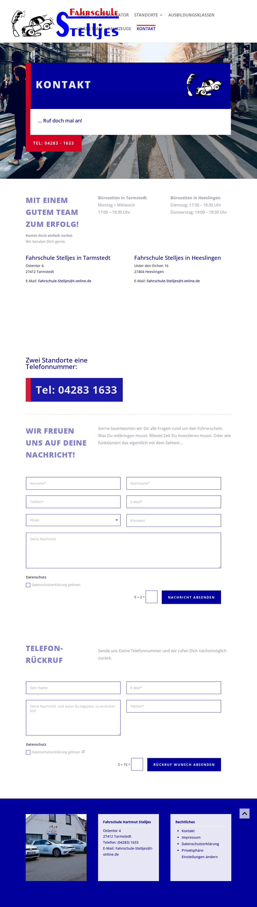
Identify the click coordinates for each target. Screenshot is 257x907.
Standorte (146, 15)
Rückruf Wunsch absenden (178, 763)
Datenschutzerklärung (200, 843)
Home (83, 15)
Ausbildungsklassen (191, 15)
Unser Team (90, 29)
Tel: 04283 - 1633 (53, 143)
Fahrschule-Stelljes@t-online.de (64, 280)
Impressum (191, 837)
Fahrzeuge (119, 29)
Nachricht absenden (185, 595)
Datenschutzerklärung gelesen (52, 583)
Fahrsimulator (112, 15)
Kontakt (146, 28)
